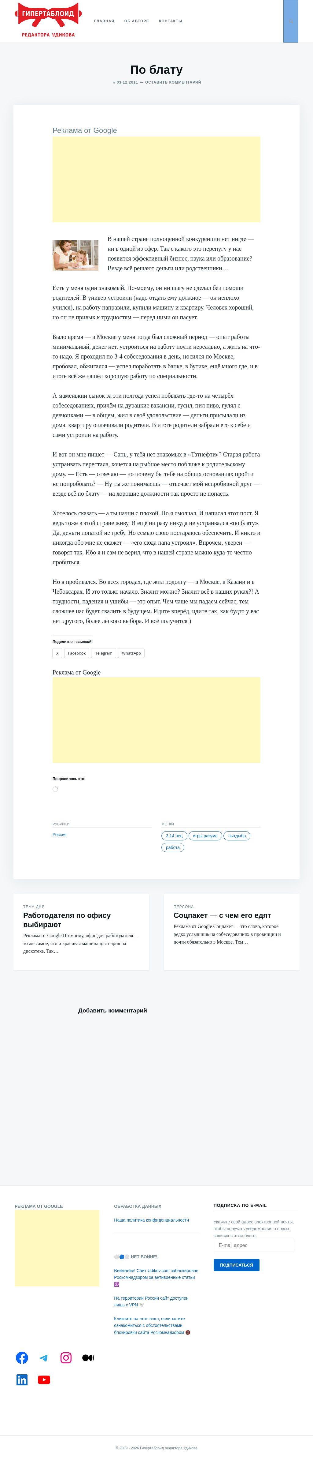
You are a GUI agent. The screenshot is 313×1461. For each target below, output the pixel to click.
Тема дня (34, 907)
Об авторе (136, 21)
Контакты (170, 21)
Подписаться (236, 1265)
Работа (173, 847)
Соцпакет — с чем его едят (222, 915)
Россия (60, 834)
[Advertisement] (156, 179)
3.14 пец (174, 835)
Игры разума (205, 835)
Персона (184, 907)
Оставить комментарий (173, 82)
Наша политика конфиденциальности (151, 1220)
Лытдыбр (237, 835)
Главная (104, 21)
